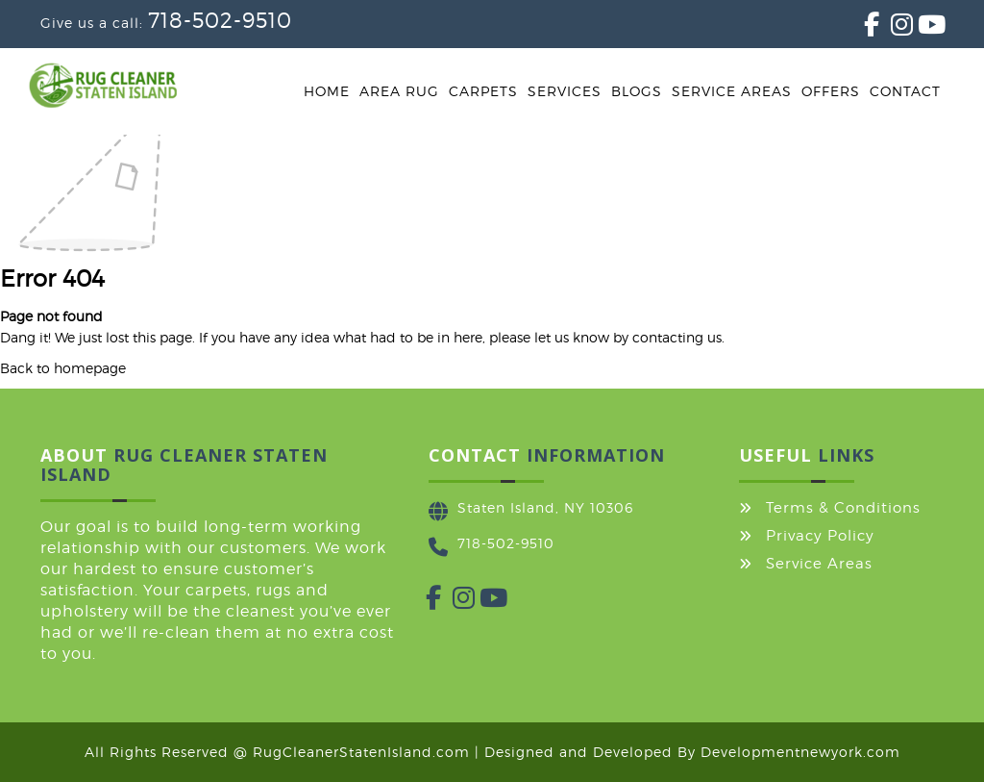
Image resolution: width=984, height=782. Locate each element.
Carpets (483, 91)
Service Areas (732, 91)
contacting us (677, 337)
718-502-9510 (220, 20)
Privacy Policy (820, 535)
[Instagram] (890, 28)
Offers (830, 91)
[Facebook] (863, 28)
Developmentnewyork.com (800, 752)
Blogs (636, 91)
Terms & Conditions (843, 508)
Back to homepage (63, 368)
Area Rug (399, 91)
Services (565, 91)
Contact (905, 91)
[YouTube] (917, 28)
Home (327, 91)
